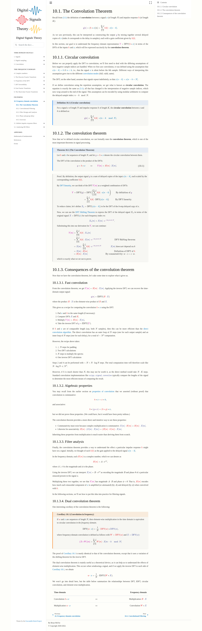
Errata (16, 144)
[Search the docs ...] (29, 44)
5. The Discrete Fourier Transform (25, 77)
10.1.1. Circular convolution (167, 7)
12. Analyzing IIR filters (22, 127)
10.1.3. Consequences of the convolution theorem (171, 14)
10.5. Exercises (21, 120)
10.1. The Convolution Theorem (27, 105)
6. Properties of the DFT (22, 81)
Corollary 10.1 (70, 553)
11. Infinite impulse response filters (25, 123)
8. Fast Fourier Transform (22, 88)
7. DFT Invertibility (20, 84)
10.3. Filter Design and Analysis (26, 112)
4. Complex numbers (20, 73)
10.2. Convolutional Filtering (25, 108)
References (17, 140)
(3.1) (65, 17)
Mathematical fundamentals (23, 136)
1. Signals (17, 57)
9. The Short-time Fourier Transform (26, 92)
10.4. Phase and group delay (25, 116)
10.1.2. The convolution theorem (168, 10)
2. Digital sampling (20, 60)
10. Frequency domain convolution (26, 101)
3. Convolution (19, 64)
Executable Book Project (34, 621)
